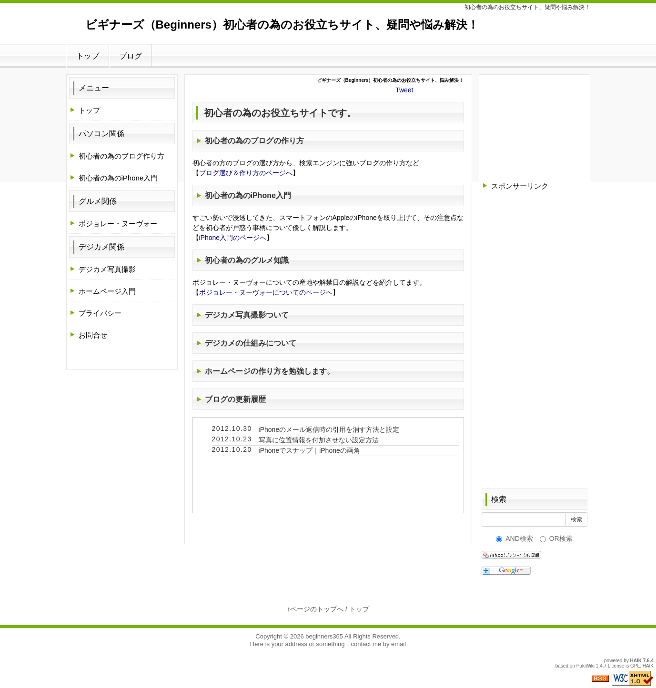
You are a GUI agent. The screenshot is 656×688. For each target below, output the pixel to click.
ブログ (130, 56)
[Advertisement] (534, 124)
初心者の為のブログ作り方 (121, 156)
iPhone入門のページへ (233, 237)
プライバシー (100, 313)
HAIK (636, 660)
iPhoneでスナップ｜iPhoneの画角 (309, 450)
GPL (635, 665)
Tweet (404, 90)
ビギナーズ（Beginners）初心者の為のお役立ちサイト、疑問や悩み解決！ (282, 24)
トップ (87, 56)
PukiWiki (585, 665)
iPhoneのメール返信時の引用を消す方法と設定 (329, 429)
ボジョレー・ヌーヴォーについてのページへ (266, 292)
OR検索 (556, 538)
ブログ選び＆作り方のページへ (246, 173)
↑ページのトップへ (315, 609)
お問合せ (93, 335)
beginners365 (324, 636)
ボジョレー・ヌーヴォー (118, 223)
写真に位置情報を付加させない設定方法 (319, 440)
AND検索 (514, 538)
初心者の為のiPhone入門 (118, 178)
